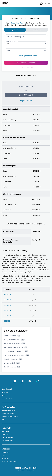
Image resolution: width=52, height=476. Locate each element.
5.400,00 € (7, 294)
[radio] (15, 30)
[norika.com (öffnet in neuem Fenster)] (26, 471)
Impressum (5, 452)
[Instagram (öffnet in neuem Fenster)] (22, 382)
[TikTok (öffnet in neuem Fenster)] (37, 382)
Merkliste (5, 434)
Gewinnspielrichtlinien (9, 461)
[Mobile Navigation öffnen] (49, 3)
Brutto (9, 51)
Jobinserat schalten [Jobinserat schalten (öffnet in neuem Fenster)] (8, 411)
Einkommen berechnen (26, 63)
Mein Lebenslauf (7, 437)
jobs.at (22, 468)
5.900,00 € (7, 316)
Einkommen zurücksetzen (26, 68)
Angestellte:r (14, 30)
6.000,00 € (7, 321)
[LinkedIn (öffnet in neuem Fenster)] (14, 382)
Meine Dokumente (8, 440)
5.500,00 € (7, 300)
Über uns (5, 393)
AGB (3, 455)
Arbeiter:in (37, 30)
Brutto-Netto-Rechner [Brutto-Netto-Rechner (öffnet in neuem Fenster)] (18, 23)
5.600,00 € (7, 305)
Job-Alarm (5, 432)
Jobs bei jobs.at (7, 398)
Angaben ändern (26, 101)
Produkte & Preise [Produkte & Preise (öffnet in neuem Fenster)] (8, 413)
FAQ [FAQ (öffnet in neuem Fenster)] (3, 419)
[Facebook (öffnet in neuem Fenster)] (29, 382)
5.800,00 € (7, 310)
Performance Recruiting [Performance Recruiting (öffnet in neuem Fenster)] (10, 416)
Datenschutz (6, 458)
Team (3, 395)
